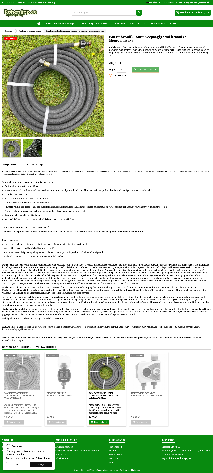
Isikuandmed (115, 447)
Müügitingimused (64, 447)
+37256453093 (18, 2)
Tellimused (114, 451)
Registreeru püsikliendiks (198, 2)
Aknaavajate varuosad (95, 23)
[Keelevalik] (153, 2)
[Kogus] (121, 70)
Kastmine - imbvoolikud (130, 23)
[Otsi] (106, 13)
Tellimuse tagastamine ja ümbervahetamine (77, 451)
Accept (41, 464)
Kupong (113, 462)
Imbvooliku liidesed (163, 23)
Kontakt (168, 440)
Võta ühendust (62, 458)
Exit (17, 464)
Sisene (179, 2)
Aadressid (114, 458)
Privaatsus (60, 454)
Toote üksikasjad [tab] (33, 164)
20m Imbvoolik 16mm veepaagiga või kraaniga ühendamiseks (103, 395)
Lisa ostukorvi (145, 69)
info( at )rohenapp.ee (48, 2)
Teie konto (117, 440)
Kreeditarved (115, 454)
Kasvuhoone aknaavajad (61, 23)
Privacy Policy (43, 458)
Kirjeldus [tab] (9, 164)
